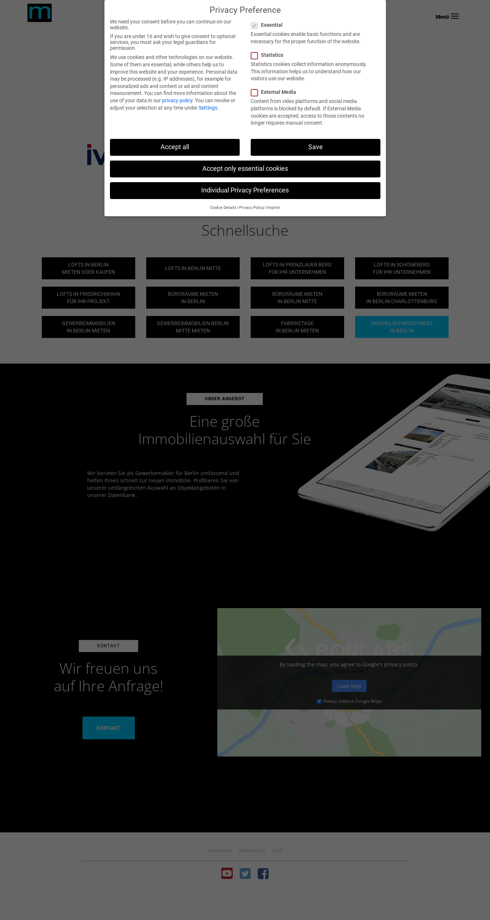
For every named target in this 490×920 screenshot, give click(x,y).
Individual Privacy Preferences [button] (245, 190)
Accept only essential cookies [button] (245, 168)
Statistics (269, 55)
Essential (269, 25)
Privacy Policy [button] (251, 207)
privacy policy (177, 100)
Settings (208, 108)
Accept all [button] (175, 147)
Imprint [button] (273, 207)
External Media (276, 92)
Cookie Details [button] (223, 207)
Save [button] (315, 147)
